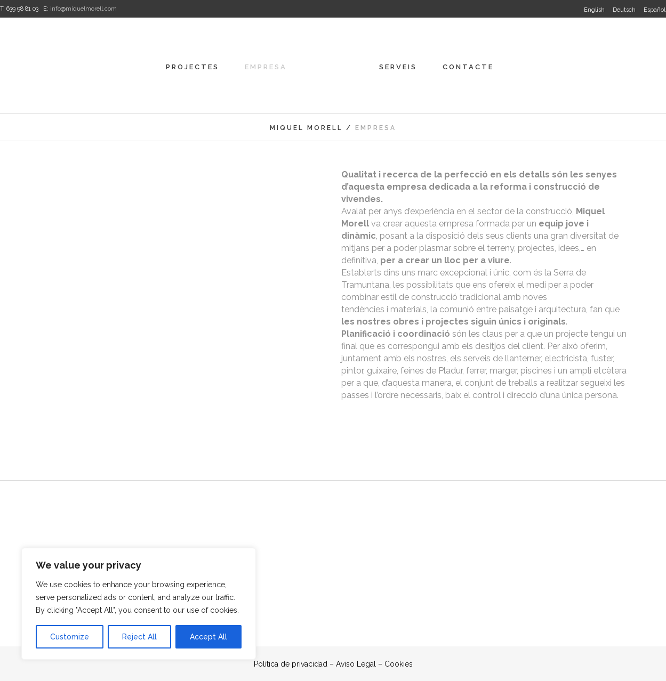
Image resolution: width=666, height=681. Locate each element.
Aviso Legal (356, 664)
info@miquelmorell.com (83, 8)
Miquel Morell (306, 128)
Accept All (208, 637)
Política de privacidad (290, 664)
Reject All (139, 637)
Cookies (398, 664)
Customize (69, 637)
